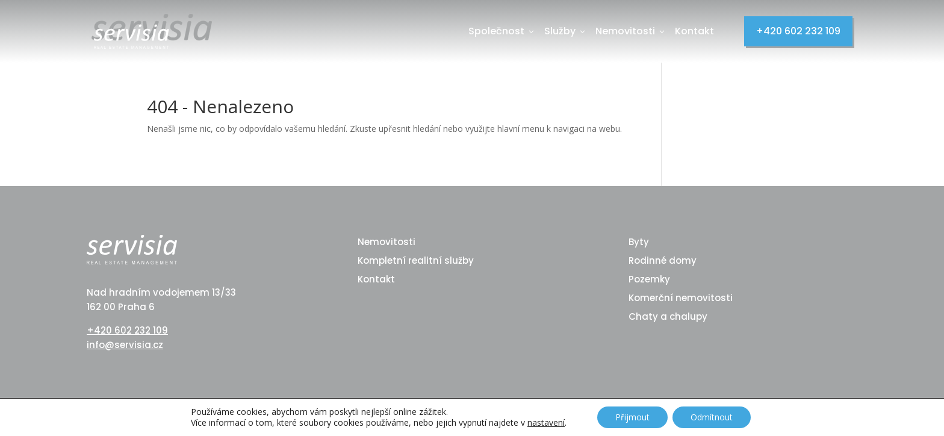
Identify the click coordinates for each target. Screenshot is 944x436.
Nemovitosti (630, 31)
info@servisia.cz (125, 344)
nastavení (546, 422)
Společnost (502, 31)
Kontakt (694, 31)
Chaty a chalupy (668, 316)
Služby (565, 31)
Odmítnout (712, 417)
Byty (639, 241)
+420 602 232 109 (798, 31)
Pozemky (649, 279)
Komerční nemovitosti (681, 297)
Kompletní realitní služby (416, 260)
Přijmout (632, 417)
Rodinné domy (663, 260)
